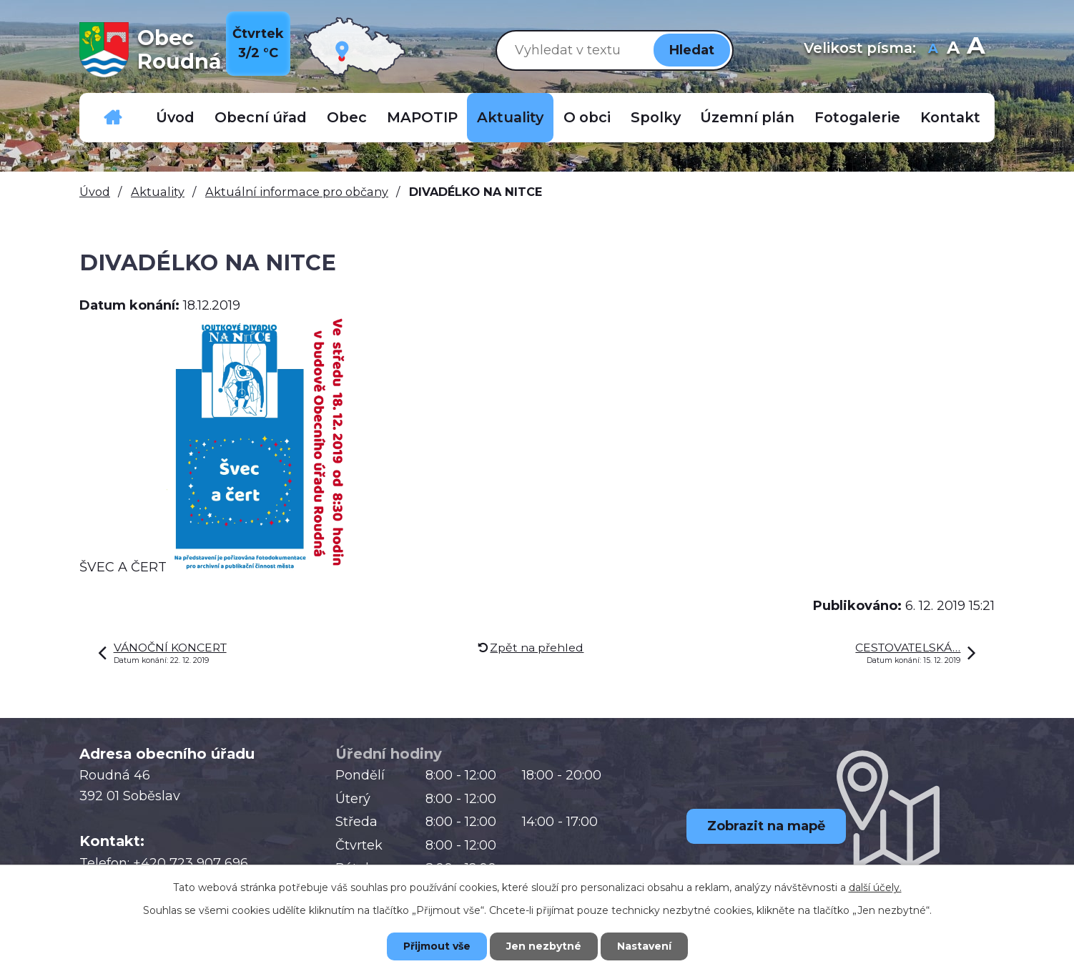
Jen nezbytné (543, 946)
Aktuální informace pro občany (296, 192)
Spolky (656, 117)
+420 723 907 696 (190, 863)
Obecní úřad (261, 117)
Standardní (953, 50)
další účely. (875, 887)
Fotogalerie (857, 117)
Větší (976, 50)
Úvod (175, 117)
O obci (587, 117)
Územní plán (747, 117)
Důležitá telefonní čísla (113, 117)
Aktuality (510, 117)
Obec (347, 117)
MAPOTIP (422, 117)
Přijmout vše (437, 946)
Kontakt (950, 117)
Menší (933, 50)
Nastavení (644, 946)
